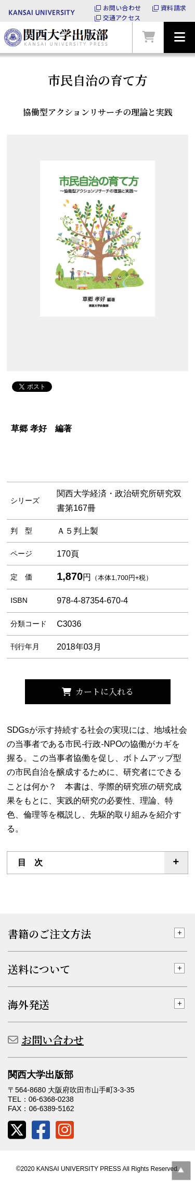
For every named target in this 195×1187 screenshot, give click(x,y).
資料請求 (173, 7)
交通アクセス (121, 17)
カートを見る (148, 37)
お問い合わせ (122, 7)
